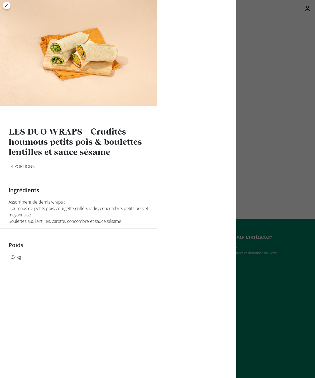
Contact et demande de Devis (254, 252)
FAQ (234, 245)
